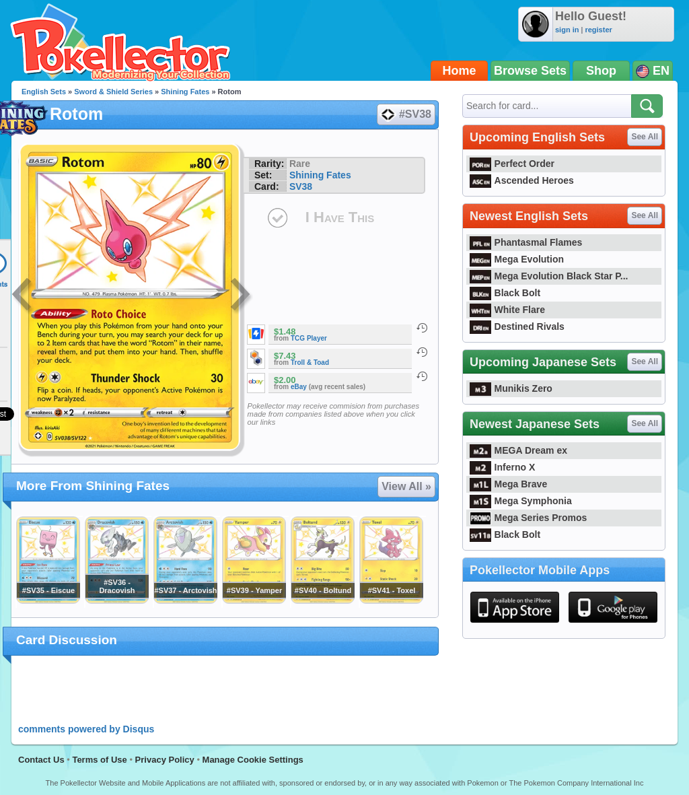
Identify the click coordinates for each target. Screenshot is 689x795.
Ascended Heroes (522, 180)
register (598, 30)
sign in (567, 30)
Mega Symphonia (521, 500)
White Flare (507, 309)
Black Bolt (505, 292)
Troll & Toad (310, 362)
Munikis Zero (511, 388)
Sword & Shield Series (113, 92)
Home (459, 70)
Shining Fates (185, 92)
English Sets (44, 92)
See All (644, 136)
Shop (601, 70)
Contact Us (41, 760)
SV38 (300, 186)
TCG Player (309, 338)
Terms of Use (99, 760)
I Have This (339, 217)
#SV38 (405, 114)
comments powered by (86, 729)
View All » (406, 486)
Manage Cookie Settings (253, 760)
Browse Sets (530, 70)
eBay (299, 386)
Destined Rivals (517, 326)
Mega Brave (508, 484)
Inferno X (502, 467)
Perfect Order (512, 163)
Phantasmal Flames (526, 242)
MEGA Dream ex (518, 450)
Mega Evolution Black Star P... (549, 276)
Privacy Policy (164, 760)
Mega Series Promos (528, 517)
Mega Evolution (517, 259)
